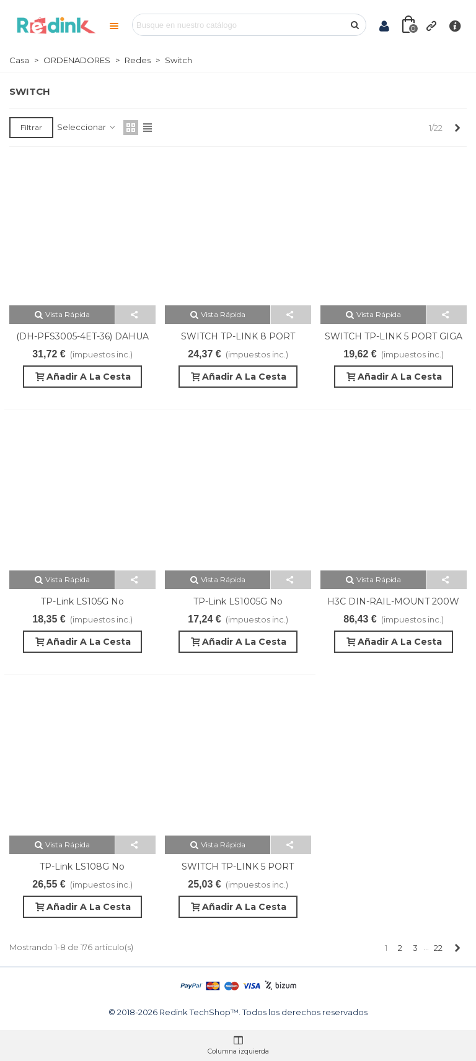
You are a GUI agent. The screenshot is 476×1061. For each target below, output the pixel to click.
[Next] (457, 127)
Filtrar (31, 127)
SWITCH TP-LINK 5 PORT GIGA (393, 336)
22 (438, 948)
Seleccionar (86, 127)
